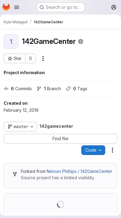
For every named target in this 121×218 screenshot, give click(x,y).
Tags (76, 88)
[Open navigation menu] (17, 7)
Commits (18, 88)
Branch (49, 88)
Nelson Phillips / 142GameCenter (79, 171)
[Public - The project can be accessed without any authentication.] (80, 41)
